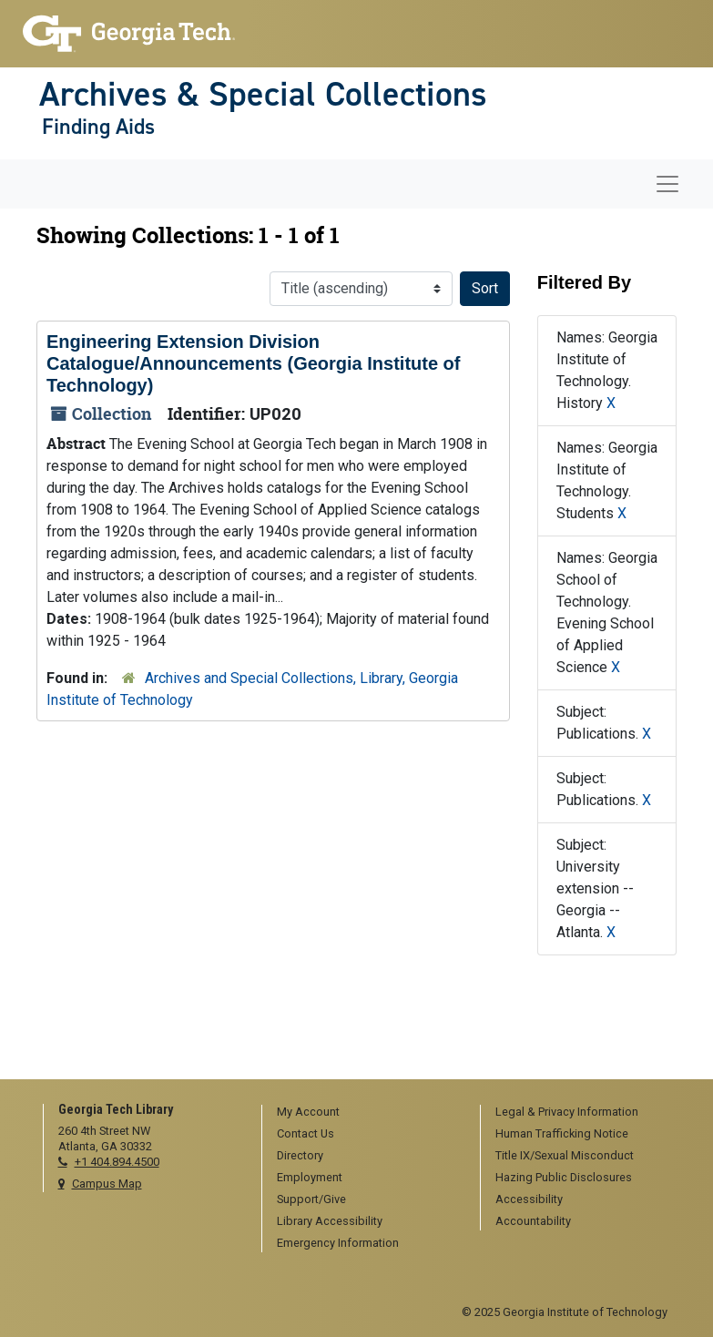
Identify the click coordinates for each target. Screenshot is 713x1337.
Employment (309, 1177)
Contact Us (305, 1133)
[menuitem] (365, 1113)
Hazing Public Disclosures (563, 1177)
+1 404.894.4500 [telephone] (117, 1162)
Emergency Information (338, 1243)
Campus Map (107, 1183)
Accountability (533, 1221)
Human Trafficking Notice (561, 1133)
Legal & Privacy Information (566, 1111)
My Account (308, 1111)
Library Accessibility (329, 1221)
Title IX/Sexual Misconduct (564, 1155)
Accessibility (529, 1199)
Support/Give (311, 1199)
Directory (300, 1155)
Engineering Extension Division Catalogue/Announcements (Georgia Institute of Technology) (253, 363)
